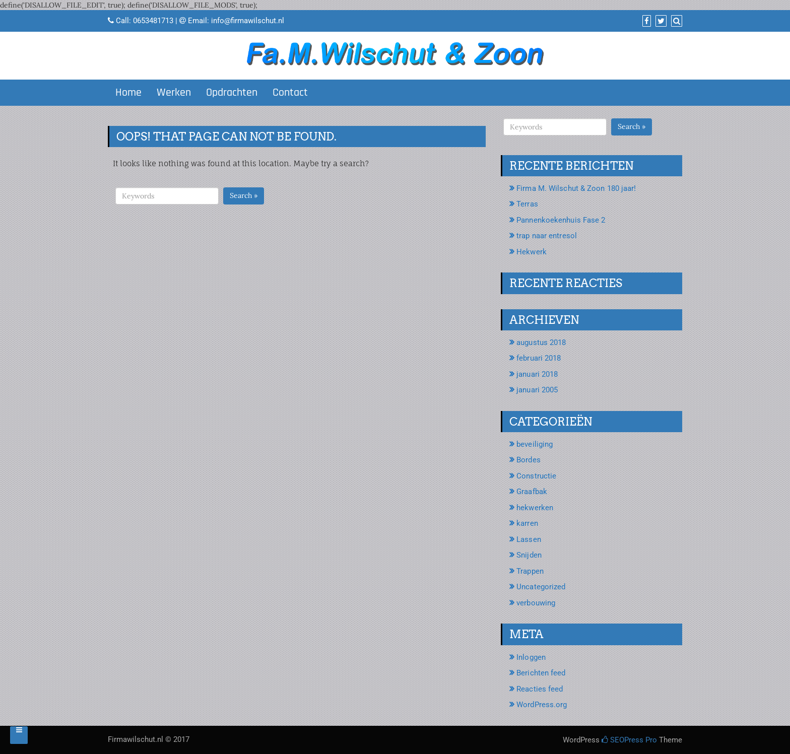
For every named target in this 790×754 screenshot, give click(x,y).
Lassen (528, 539)
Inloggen (531, 657)
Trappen (530, 571)
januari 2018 (537, 374)
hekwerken (534, 507)
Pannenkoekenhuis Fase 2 (560, 220)
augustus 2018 (541, 342)
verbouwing (535, 602)
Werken (174, 93)
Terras (527, 204)
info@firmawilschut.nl (247, 20)
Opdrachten (231, 93)
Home (128, 93)
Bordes (528, 459)
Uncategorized (540, 586)
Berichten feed (540, 672)
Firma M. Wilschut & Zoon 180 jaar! (576, 188)
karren (527, 523)
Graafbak (531, 491)
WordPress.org (541, 704)
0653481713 (153, 20)
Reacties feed (539, 689)
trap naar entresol (546, 235)
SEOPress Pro (629, 739)
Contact (290, 93)
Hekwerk (531, 251)
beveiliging (534, 444)
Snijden (529, 555)
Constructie (536, 476)
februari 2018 (538, 358)
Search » (243, 195)
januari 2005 (537, 389)
